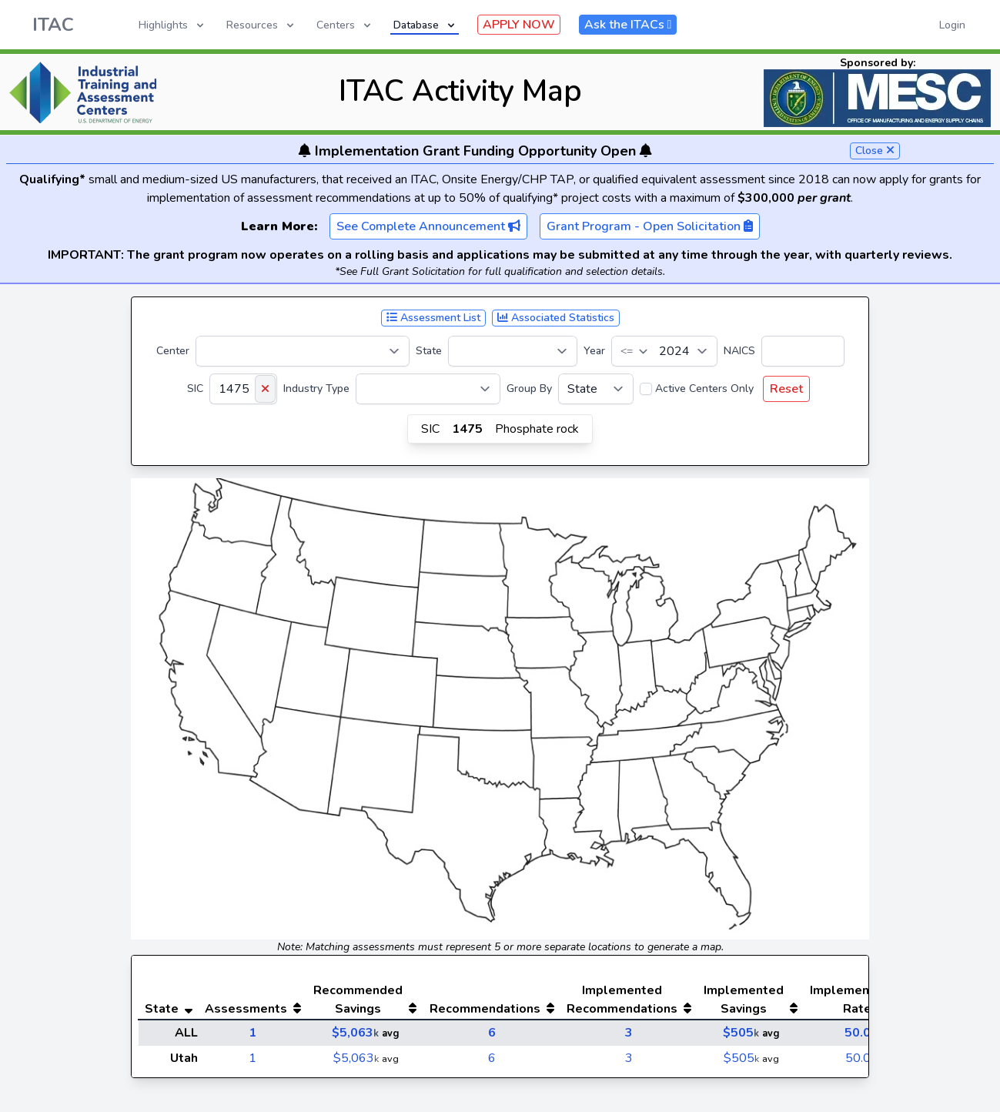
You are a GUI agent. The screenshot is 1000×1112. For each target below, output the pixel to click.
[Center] (303, 351)
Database (425, 25)
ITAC (53, 24)
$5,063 (355, 1032)
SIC (195, 388)
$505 (741, 1032)
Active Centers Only (704, 388)
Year (594, 350)
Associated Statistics (555, 317)
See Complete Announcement (428, 226)
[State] (512, 351)
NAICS (739, 350)
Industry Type (316, 388)
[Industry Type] (428, 388)
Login (952, 25)
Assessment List (433, 317)
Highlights (172, 25)
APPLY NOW (519, 24)
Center (172, 350)
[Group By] (596, 388)
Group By (529, 388)
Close (875, 150)
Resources (261, 25)
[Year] (664, 351)
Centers (344, 25)
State (429, 350)
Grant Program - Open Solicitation (650, 226)
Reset (786, 388)
